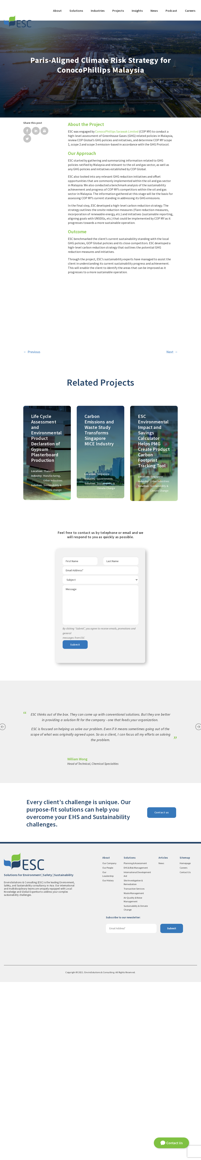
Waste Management (134, 1071)
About (57, 11)
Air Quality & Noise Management (133, 1077)
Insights (137, 11)
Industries (98, 11)
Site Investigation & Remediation (133, 1060)
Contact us (161, 990)
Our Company (109, 1041)
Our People (107, 1045)
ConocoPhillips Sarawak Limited (116, 131)
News (154, 11)
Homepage (185, 1041)
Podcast (171, 11)
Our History (108, 1058)
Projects (118, 11)
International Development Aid (137, 1052)
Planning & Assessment (135, 1041)
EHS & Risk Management (136, 1045)
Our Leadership (108, 1052)
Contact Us (187, 32)
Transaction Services (134, 1066)
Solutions (76, 11)
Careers (190, 11)
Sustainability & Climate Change (136, 1085)
